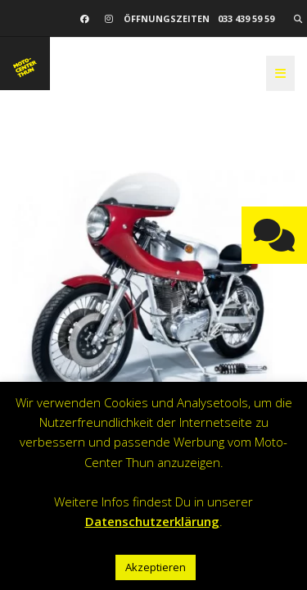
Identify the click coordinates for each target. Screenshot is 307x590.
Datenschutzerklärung (152, 521)
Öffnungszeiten (167, 18)
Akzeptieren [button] (155, 567)
